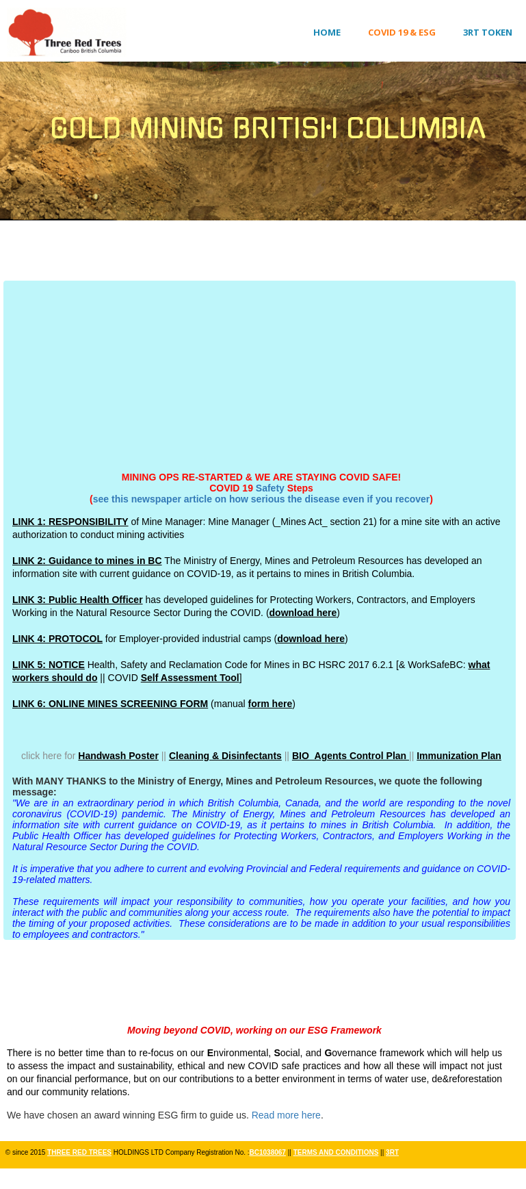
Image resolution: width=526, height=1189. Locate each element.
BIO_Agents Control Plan (350, 755)
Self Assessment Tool (190, 677)
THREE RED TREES (79, 1152)
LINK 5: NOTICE (48, 664)
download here (303, 612)
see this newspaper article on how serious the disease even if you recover (261, 499)
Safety (270, 488)
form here (270, 703)
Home (327, 32)
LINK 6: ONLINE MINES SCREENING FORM (110, 703)
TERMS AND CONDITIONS (336, 1152)
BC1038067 (268, 1152)
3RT (392, 1152)
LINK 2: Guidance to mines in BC (87, 560)
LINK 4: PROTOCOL (57, 638)
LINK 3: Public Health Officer (77, 599)
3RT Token (487, 32)
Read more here (286, 1115)
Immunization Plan (459, 755)
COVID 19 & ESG (402, 32)
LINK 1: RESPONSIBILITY (70, 521)
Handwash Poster (118, 755)
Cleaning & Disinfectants (225, 755)
